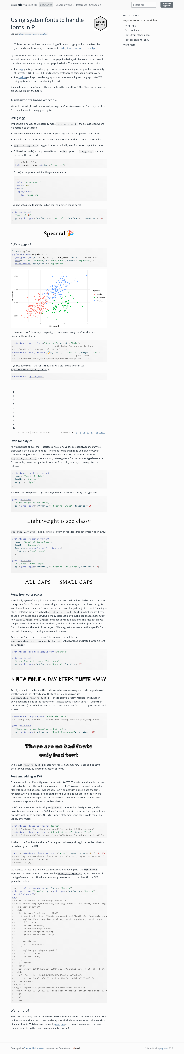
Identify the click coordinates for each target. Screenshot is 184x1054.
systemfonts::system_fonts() (30, 369)
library (16, 251)
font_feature (53, 548)
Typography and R (64, 4)
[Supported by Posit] (166, 5)
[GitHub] (157, 4)
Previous (65, 432)
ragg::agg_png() (67, 124)
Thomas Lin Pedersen (34, 1048)
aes (31, 257)
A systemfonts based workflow (140, 20)
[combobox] (143, 5)
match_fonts (36, 343)
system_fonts (36, 376)
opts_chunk (30, 165)
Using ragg (130, 25)
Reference (81, 4)
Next (102, 432)
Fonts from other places (137, 34)
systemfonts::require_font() (30, 697)
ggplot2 (26, 251)
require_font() (33, 765)
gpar (31, 218)
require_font (36, 716)
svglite (22, 77)
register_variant (39, 473)
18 (97, 432)
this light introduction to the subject (78, 48)
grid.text (25, 212)
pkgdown (163, 1048)
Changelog (95, 4)
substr (16, 853)
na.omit (25, 254)
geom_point (21, 257)
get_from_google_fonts (42, 651)
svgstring (38, 888)
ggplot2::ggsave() (26, 145)
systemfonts (19, 5)
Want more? (129, 44)
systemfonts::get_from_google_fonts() (36, 641)
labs (17, 260)
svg (14, 897)
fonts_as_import (38, 826)
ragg (21, 69)
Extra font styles (133, 30)
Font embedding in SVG (136, 39)
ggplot (16, 254)
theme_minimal (23, 263)
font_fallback (37, 352)
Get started (46, 4)
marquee (60, 1024)
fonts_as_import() (70, 873)
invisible (18, 894)
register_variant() (24, 458)
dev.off (29, 894)
